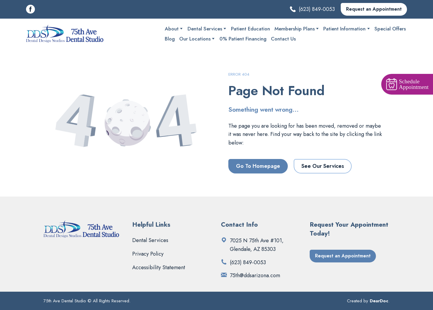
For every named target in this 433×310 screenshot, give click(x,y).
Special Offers (390, 28)
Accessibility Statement (158, 267)
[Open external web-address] (224, 240)
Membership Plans (294, 28)
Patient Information (344, 28)
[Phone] (224, 261)
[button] (30, 9)
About (172, 28)
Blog (170, 38)
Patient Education (250, 28)
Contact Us (283, 38)
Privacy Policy (148, 254)
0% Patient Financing (242, 38)
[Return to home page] (65, 34)
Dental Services (205, 28)
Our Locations (195, 38)
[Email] (224, 274)
